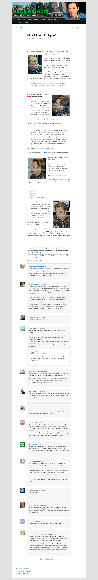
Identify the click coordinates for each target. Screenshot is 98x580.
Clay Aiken (34, 255)
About (24, 19)
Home (19, 19)
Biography (30, 19)
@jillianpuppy (38, 351)
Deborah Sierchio (59, 255)
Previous (20, 27)
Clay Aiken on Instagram (23, 568)
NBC (41, 257)
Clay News (39, 254)
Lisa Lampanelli (36, 257)
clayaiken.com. (37, 252)
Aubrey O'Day (62, 254)
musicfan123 (40, 38)
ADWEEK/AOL (50, 254)
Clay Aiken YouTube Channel (24, 571)
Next (78, 27)
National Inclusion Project (23, 573)
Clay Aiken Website (22, 570)
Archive (26, 22)
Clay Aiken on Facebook (23, 566)
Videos (55, 19)
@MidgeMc (31, 266)
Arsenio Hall (55, 254)
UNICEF (50, 19)
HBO (69, 255)
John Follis (29, 257)
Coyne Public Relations (42, 255)
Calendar (36, 19)
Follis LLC (65, 255)
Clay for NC (20, 22)
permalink (57, 257)
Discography (43, 19)
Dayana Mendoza (51, 255)
